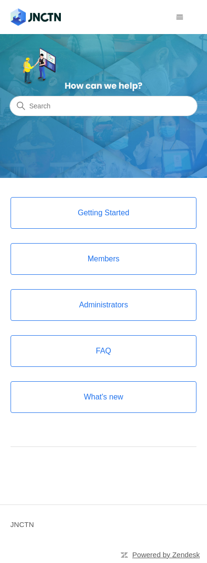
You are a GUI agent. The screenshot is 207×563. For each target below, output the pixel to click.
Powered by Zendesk (166, 555)
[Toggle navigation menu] (179, 17)
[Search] (103, 106)
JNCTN (22, 524)
